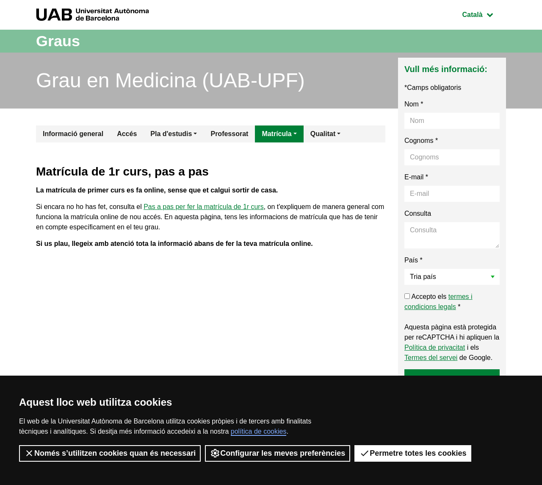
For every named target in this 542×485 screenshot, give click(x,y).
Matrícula (276, 133)
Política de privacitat (434, 347)
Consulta (417, 213)
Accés (127, 133)
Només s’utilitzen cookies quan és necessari (110, 453)
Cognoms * (421, 140)
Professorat (229, 133)
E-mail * (416, 177)
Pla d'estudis (171, 133)
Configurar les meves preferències (277, 453)
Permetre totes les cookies (412, 453)
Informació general (73, 133)
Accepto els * (438, 301)
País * (413, 260)
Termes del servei (430, 357)
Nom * (413, 104)
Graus (58, 41)
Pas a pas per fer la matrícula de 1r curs (204, 206)
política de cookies (259, 431)
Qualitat (323, 133)
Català (484, 13)
